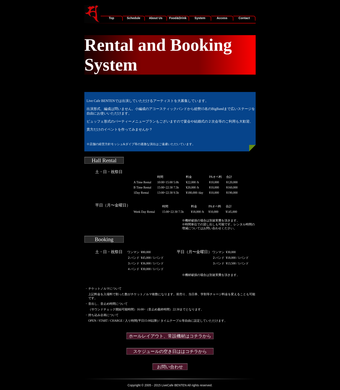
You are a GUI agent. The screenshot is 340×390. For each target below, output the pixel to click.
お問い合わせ (170, 366)
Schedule (133, 18)
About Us (155, 18)
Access (222, 18)
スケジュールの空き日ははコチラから (170, 351)
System (200, 18)
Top (111, 18)
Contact (244, 18)
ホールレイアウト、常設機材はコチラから (170, 336)
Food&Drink (177, 18)
